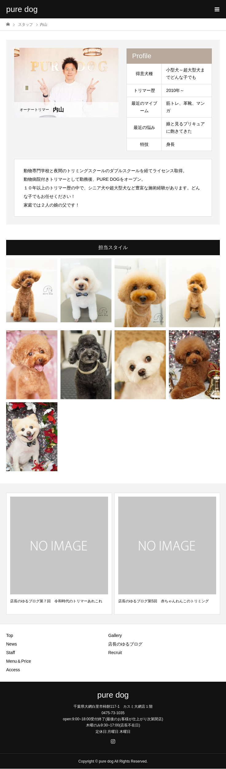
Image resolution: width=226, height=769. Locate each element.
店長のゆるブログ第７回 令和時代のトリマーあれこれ (56, 601)
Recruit (115, 652)
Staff (10, 652)
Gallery (115, 635)
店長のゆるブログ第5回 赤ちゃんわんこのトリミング (163, 601)
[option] (59, 554)
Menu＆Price (18, 661)
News (11, 644)
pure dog (22, 9)
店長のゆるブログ (125, 644)
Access (13, 669)
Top (9, 635)
